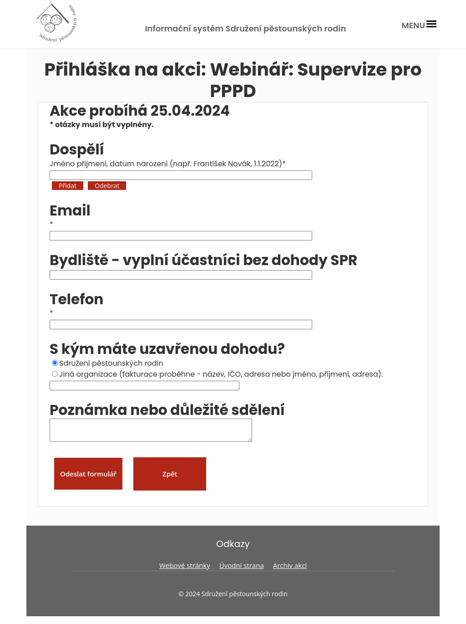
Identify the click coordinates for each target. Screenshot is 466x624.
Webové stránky (184, 569)
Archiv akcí (290, 569)
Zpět (169, 477)
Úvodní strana (241, 569)
